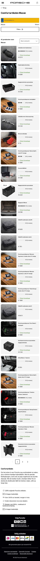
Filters (20, 29)
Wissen (37, 24)
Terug (4, 8)
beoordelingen (20, 526)
